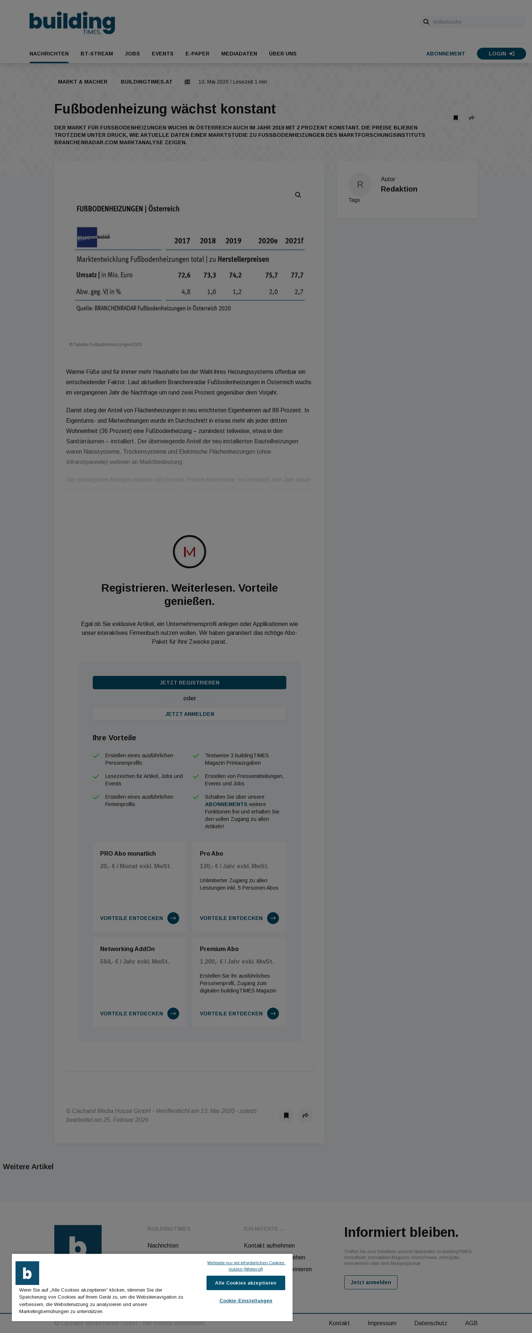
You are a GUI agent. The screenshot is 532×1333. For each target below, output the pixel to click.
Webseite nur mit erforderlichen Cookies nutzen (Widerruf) (246, 1266)
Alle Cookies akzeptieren (245, 1283)
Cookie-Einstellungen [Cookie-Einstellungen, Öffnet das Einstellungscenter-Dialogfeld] (246, 1300)
